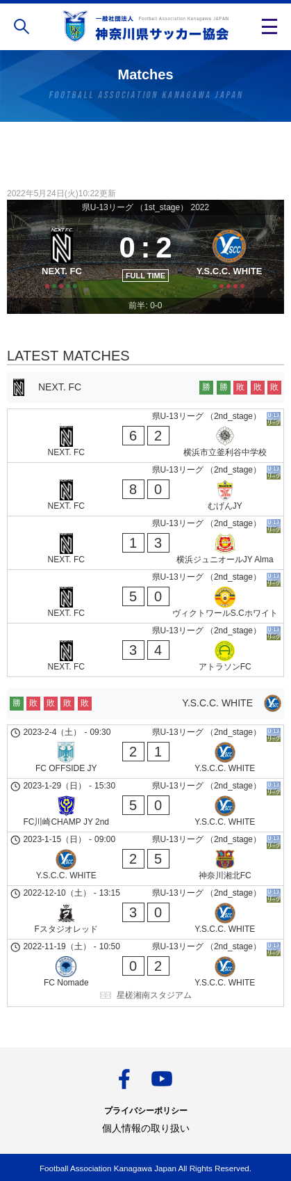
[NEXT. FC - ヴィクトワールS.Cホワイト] (145, 596)
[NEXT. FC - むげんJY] (145, 489)
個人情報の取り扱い (146, 1128)
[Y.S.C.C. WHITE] (229, 256)
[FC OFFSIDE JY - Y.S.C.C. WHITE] (145, 751)
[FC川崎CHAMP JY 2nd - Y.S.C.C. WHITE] (145, 805)
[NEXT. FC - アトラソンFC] (145, 650)
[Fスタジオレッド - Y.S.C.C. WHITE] (145, 912)
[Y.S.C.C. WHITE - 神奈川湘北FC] (145, 858)
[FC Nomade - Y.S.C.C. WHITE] (145, 973)
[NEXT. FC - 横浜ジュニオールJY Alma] (145, 542)
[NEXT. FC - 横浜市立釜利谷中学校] (145, 435)
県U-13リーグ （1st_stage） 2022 (145, 207)
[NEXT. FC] (62, 256)
